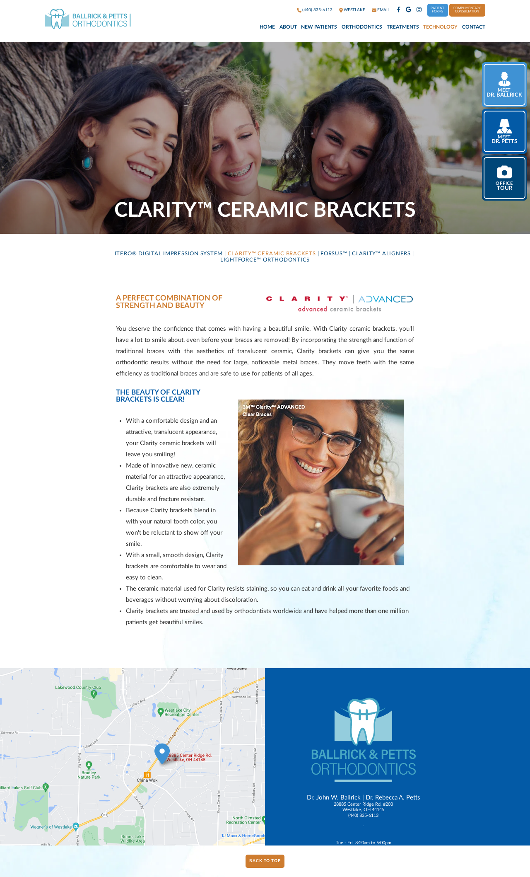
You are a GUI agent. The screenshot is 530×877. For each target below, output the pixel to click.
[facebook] (398, 10)
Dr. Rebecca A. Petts (393, 798)
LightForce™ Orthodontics (265, 259)
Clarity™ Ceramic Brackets (272, 253)
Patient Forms (437, 9)
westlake (354, 10)
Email (383, 10)
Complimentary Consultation (467, 9)
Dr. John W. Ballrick (334, 798)
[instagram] (419, 10)
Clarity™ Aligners (381, 253)
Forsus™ (333, 253)
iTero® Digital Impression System (169, 253)
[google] (408, 10)
